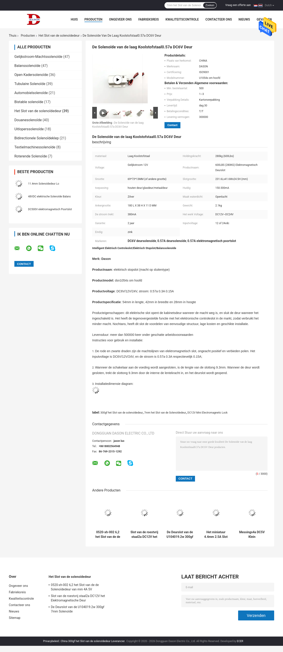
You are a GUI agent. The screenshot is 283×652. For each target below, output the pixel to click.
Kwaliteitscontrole (182, 19)
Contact (172, 125)
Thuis (12, 35)
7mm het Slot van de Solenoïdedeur (165, 412)
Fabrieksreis (148, 19)
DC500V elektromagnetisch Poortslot (50, 209)
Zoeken (209, 5)
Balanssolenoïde (27, 66)
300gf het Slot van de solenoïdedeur (121, 412)
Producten (93, 19)
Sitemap (14, 618)
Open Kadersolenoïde (31, 75)
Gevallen (264, 19)
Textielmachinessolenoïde (34, 147)
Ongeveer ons (120, 19)
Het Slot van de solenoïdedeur (59, 35)
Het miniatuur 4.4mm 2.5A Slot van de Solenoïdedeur (216, 534)
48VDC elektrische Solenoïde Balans (49, 196)
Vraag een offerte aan (238, 5)
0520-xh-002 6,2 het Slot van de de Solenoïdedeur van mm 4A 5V (108, 534)
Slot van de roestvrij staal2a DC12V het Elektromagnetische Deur (144, 534)
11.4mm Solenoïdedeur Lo (43, 183)
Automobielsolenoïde (31, 93)
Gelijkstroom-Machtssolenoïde (38, 57)
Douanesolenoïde (28, 120)
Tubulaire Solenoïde (29, 84)
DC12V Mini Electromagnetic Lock (207, 412)
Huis (74, 19)
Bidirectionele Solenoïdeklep (36, 138)
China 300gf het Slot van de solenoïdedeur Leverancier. (93, 641)
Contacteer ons (218, 19)
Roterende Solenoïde (30, 156)
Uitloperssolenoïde (29, 129)
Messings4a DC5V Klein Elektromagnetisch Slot (252, 534)
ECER (240, 641)
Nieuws (244, 19)
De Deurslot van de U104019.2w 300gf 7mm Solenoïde (179, 534)
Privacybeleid (51, 641)
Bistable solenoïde (28, 102)
